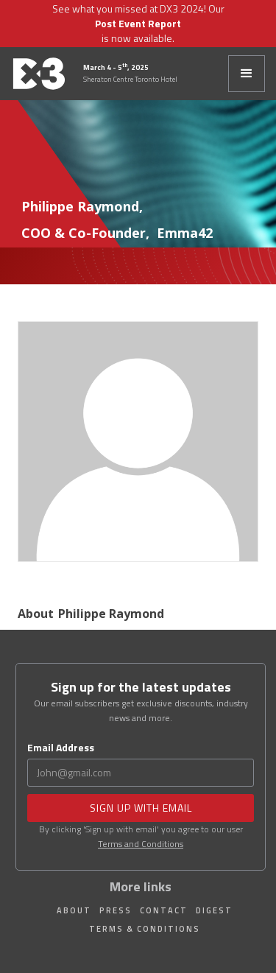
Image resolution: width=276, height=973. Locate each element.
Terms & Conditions (144, 929)
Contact (164, 910)
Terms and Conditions (140, 844)
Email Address (60, 747)
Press (115, 910)
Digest (214, 910)
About (74, 910)
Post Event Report (138, 23)
